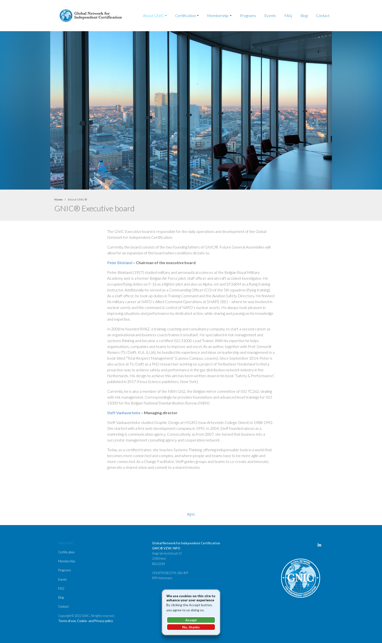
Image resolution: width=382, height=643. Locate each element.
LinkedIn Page (321, 546)
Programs (248, 15)
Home (58, 199)
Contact (323, 15)
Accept (191, 620)
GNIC (192, 514)
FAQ (288, 15)
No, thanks (191, 627)
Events (270, 15)
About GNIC (153, 15)
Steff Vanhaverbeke (123, 412)
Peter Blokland (119, 262)
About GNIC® (77, 199)
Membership (218, 15)
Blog (304, 15)
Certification (185, 15)
